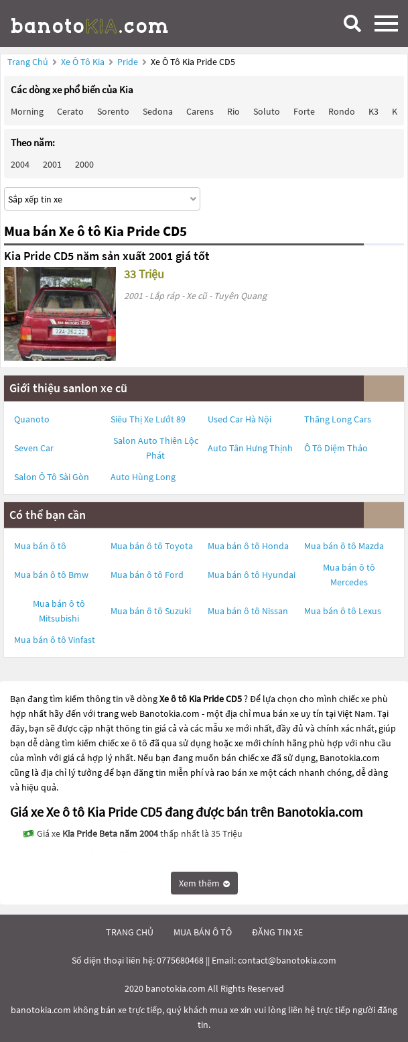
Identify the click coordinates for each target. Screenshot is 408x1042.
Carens (200, 111)
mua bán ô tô (203, 932)
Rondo (341, 111)
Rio (233, 111)
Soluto (266, 111)
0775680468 (180, 960)
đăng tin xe (277, 932)
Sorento (113, 111)
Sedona (158, 111)
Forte (304, 111)
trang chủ (129, 932)
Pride (128, 62)
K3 (373, 111)
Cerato (70, 111)
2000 (84, 164)
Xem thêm (204, 883)
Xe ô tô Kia (83, 62)
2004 (20, 164)
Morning (27, 111)
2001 (52, 164)
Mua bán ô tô (40, 546)
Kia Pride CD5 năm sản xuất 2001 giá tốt (107, 256)
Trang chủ (27, 62)
